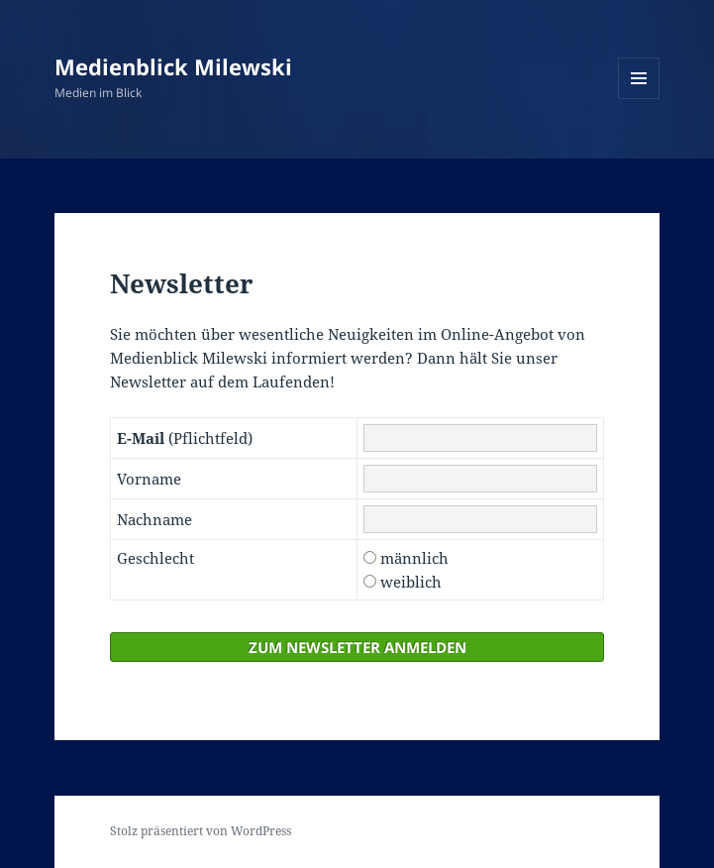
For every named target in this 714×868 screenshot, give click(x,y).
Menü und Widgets (639, 98)
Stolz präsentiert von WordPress (200, 830)
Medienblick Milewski (173, 66)
